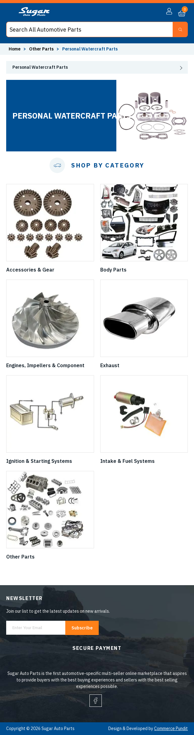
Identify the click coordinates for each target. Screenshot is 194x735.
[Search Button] (180, 29)
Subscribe (82, 628)
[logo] (34, 14)
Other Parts (20, 557)
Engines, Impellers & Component (45, 365)
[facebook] (95, 700)
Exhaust (109, 365)
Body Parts (113, 270)
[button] (169, 11)
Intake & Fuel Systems (127, 461)
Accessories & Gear (30, 270)
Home (14, 49)
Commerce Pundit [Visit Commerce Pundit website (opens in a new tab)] (171, 728)
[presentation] (97, 67)
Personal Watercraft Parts (40, 67)
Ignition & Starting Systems (39, 461)
